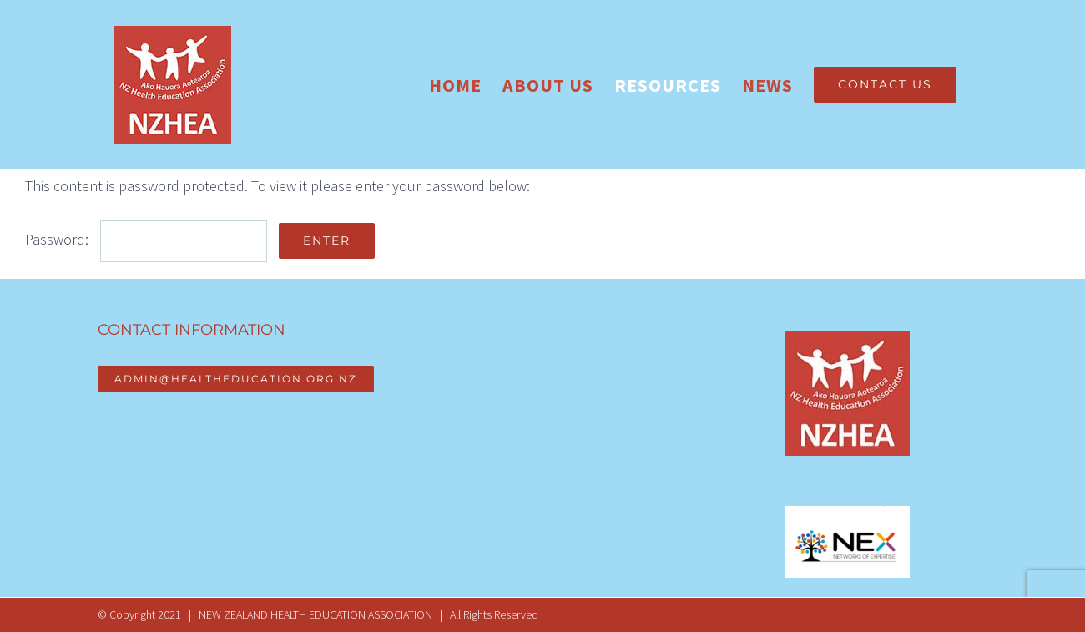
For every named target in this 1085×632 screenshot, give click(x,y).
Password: (146, 239)
